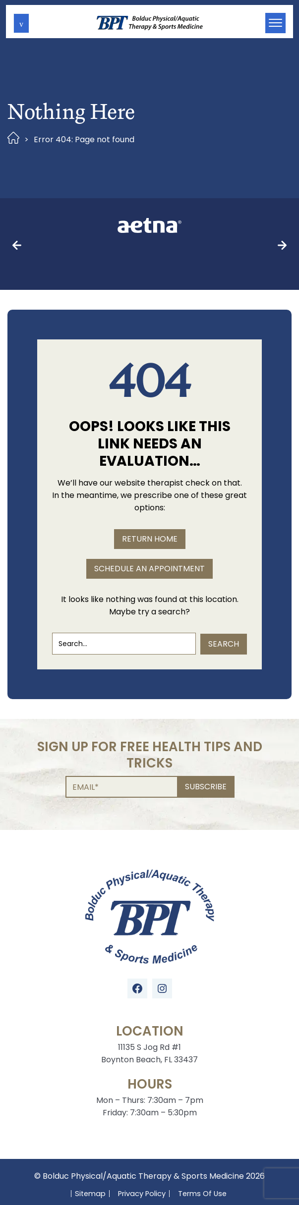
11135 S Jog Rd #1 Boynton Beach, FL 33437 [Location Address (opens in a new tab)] (149, 1016)
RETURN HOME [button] (150, 501)
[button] (21, 23)
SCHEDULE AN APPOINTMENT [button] (149, 531)
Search (223, 606)
